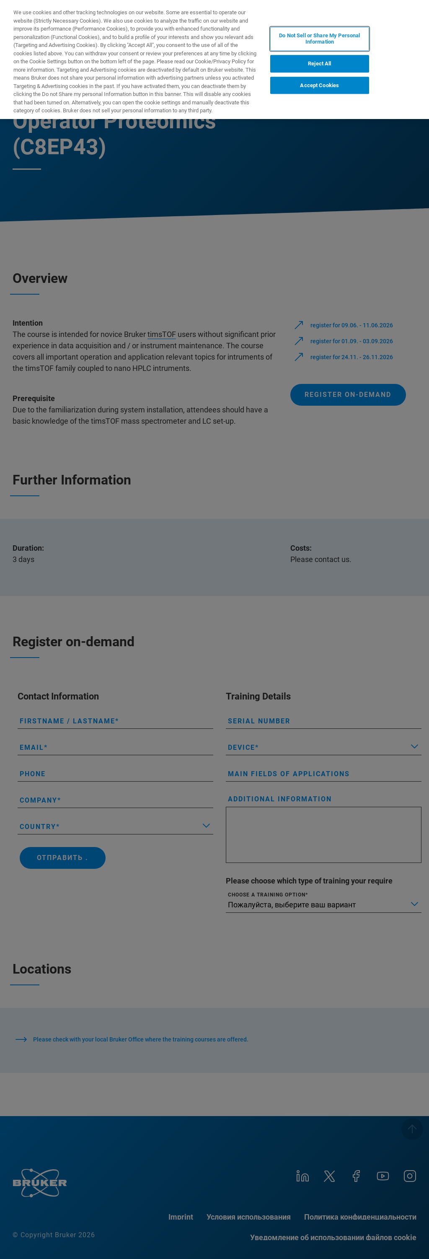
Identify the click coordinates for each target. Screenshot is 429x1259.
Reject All (319, 63)
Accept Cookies (319, 85)
